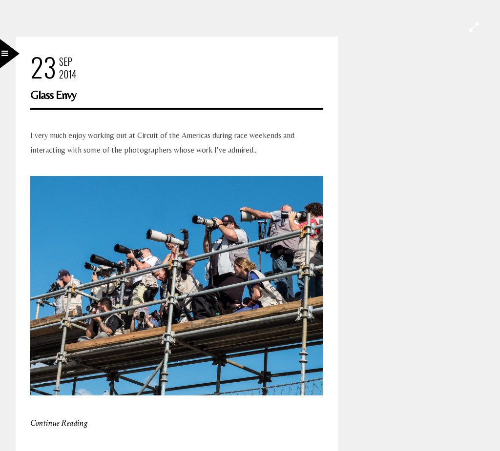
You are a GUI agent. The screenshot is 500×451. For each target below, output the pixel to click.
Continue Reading (58, 423)
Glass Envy (53, 94)
